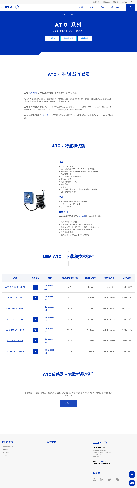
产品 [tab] (81, 7)
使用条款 (6, 452)
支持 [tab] (102, 7)
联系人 (124, 2)
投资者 (115, 2)
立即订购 (52, 38)
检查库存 (96, 2)
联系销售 (84, 38)
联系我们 (68, 403)
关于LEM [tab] (115, 7)
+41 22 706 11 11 (104, 461)
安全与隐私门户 (8, 446)
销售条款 (6, 449)
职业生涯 (106, 2)
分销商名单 (68, 38)
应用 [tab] (92, 7)
